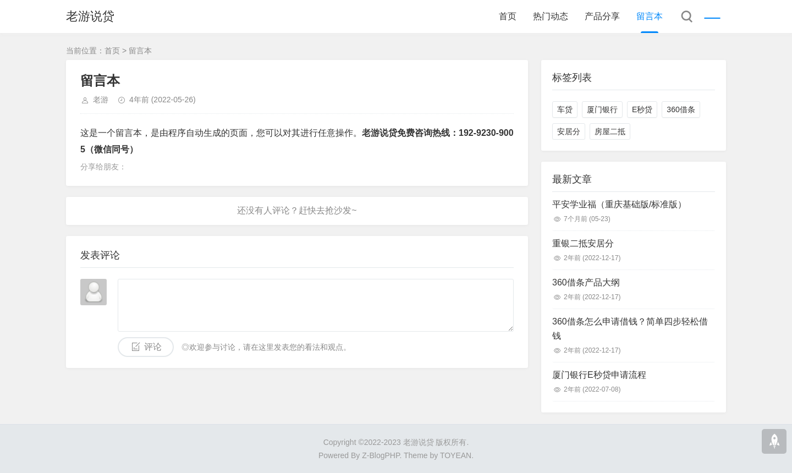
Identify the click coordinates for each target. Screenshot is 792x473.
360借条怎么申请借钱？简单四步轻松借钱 (630, 328)
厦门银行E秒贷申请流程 (599, 375)
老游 (100, 99)
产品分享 (602, 16)
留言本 (649, 16)
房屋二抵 (610, 131)
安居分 (568, 131)
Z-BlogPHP (380, 455)
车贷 (565, 109)
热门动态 (550, 16)
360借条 (681, 109)
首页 (507, 16)
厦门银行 (602, 109)
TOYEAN (455, 455)
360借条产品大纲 (586, 282)
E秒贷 (642, 109)
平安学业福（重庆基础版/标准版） (619, 204)
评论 (153, 346)
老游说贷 (90, 16)
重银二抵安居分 (583, 243)
